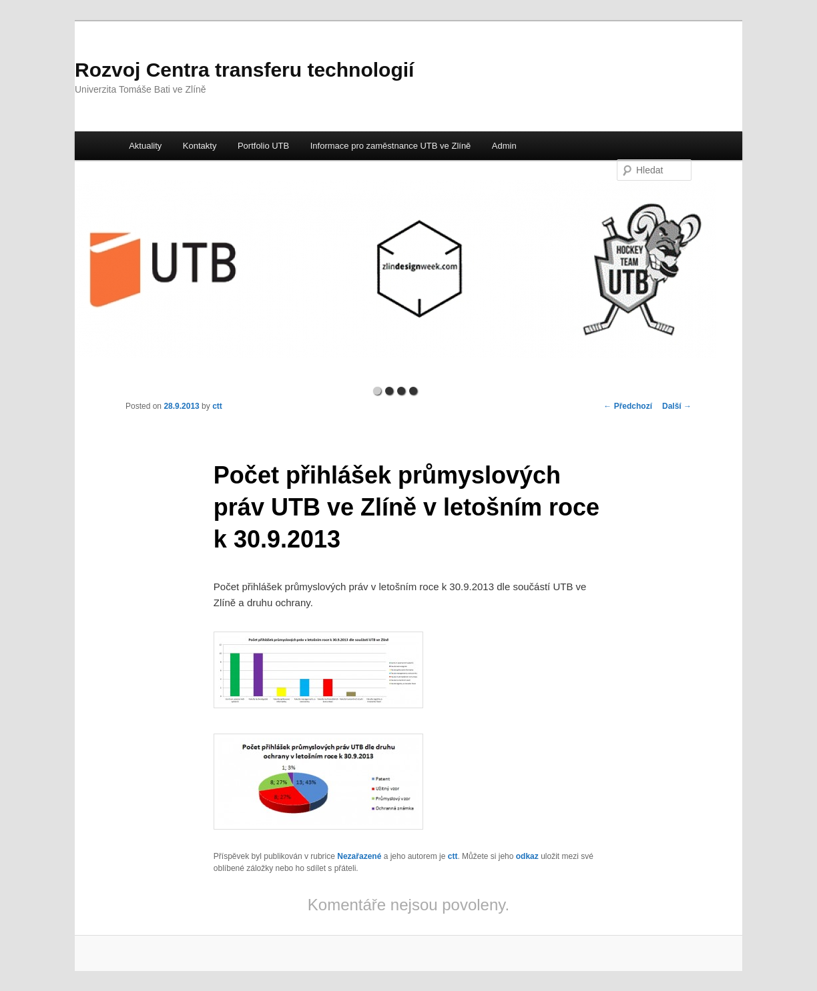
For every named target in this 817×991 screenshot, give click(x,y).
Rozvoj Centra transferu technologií (244, 70)
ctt (217, 406)
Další (677, 406)
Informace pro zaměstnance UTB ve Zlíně (390, 146)
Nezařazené (359, 856)
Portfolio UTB (263, 146)
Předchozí (627, 406)
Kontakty (200, 146)
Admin (504, 146)
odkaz (527, 856)
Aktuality (145, 146)
